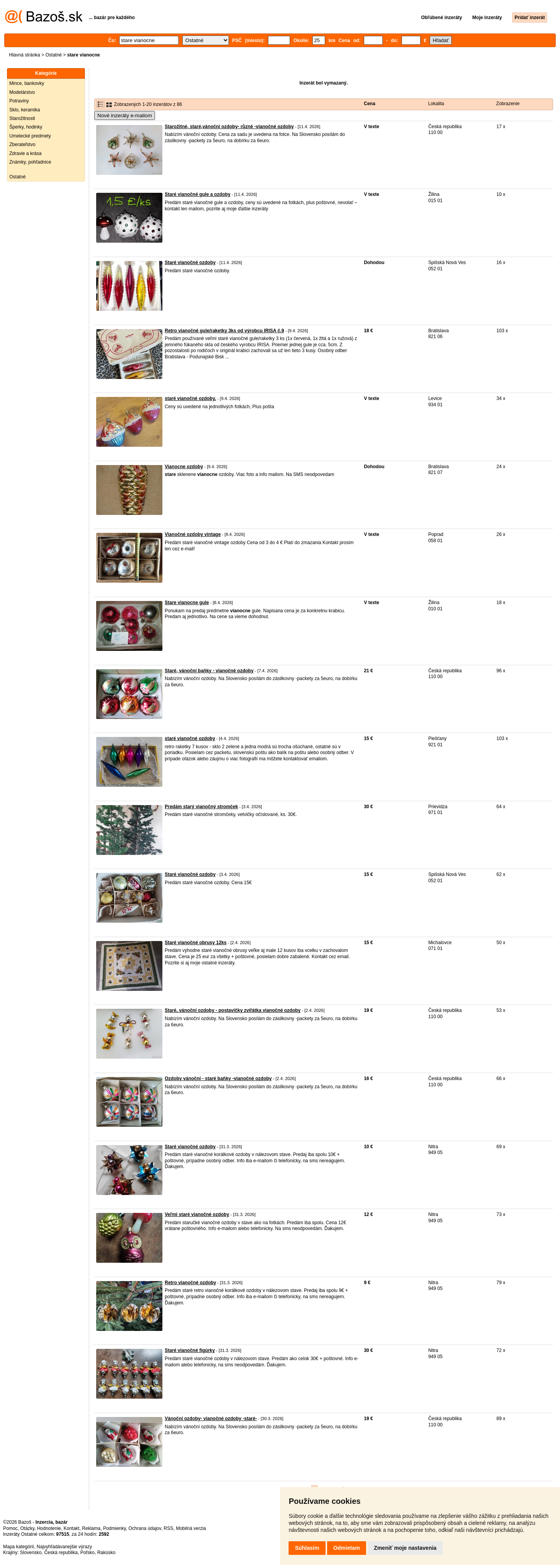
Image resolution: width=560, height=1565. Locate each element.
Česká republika (60, 1552)
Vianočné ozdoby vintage (193, 534)
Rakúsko (106, 1552)
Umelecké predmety (30, 136)
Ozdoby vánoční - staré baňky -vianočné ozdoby (218, 1078)
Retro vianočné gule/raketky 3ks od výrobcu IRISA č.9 (224, 330)
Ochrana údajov (145, 1528)
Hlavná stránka (24, 55)
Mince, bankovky (26, 83)
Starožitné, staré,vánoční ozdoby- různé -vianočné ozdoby (229, 126)
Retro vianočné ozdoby (190, 1282)
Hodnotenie (49, 1528)
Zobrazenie (507, 103)
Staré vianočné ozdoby (190, 262)
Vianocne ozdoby (184, 466)
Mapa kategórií (18, 1546)
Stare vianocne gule (187, 602)
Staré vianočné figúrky (190, 1350)
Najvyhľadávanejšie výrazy (64, 1546)
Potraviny (19, 101)
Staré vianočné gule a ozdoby (198, 194)
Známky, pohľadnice (30, 162)
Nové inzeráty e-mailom (124, 115)
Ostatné (54, 55)
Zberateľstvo (22, 144)
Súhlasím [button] (307, 1548)
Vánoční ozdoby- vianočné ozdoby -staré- (211, 1418)
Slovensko (30, 1552)
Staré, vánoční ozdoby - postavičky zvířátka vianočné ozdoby (233, 1010)
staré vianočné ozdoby (190, 738)
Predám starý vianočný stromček (201, 806)
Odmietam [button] (346, 1548)
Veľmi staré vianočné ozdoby (197, 1214)
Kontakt (71, 1528)
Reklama (91, 1528)
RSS (168, 1528)
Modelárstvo (22, 92)
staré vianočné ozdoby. (190, 398)
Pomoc (10, 1528)
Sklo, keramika (24, 110)
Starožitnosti (22, 118)
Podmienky (114, 1528)
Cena (369, 103)
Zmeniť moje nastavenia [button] (405, 1548)
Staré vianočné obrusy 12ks (196, 942)
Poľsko (87, 1552)
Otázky (27, 1528)
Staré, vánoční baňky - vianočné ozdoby (209, 670)
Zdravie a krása (25, 153)
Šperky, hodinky (25, 127)
